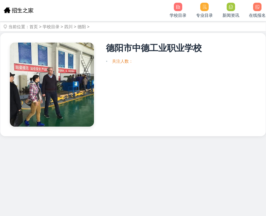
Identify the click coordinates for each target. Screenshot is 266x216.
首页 (33, 26)
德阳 (81, 26)
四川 (68, 26)
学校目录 (51, 26)
